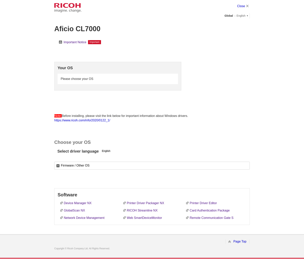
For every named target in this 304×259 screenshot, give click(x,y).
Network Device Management (84, 217)
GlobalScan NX (74, 210)
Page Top (239, 241)
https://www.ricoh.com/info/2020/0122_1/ (82, 120)
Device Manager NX (78, 203)
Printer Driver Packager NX (145, 203)
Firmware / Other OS (75, 165)
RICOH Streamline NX (142, 210)
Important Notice (75, 42)
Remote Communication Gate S (211, 217)
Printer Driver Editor (203, 203)
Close (241, 6)
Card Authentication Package (210, 210)
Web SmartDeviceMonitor (144, 217)
